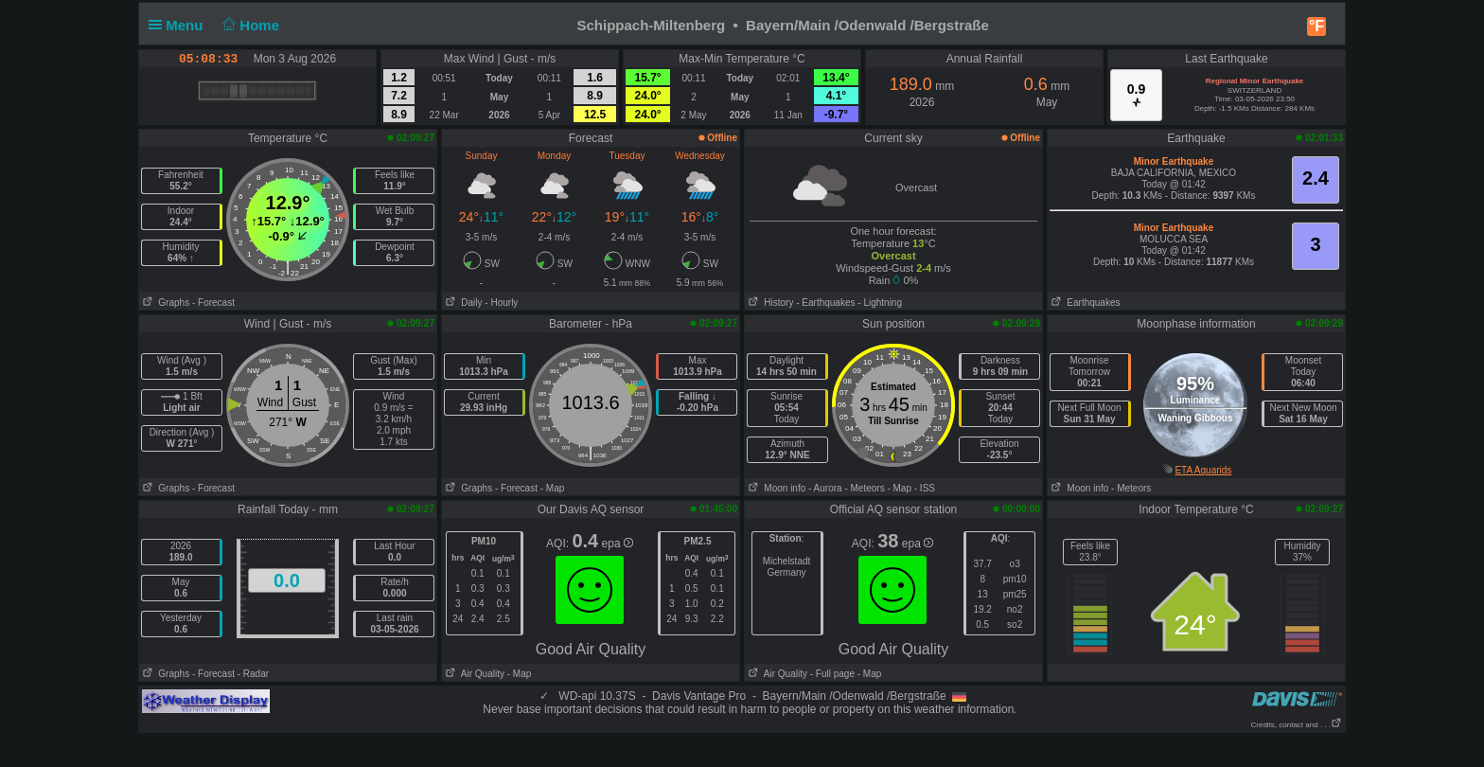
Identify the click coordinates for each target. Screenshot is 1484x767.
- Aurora (825, 488)
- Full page (832, 674)
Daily (462, 302)
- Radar (253, 674)
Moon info (775, 488)
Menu (180, 25)
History (769, 302)
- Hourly (501, 302)
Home (249, 25)
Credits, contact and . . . (1296, 725)
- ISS (924, 488)
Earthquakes (1084, 302)
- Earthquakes (825, 302)
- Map (552, 488)
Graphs (164, 302)
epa (617, 543)
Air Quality (473, 674)
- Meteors (864, 488)
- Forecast (213, 302)
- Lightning (879, 302)
